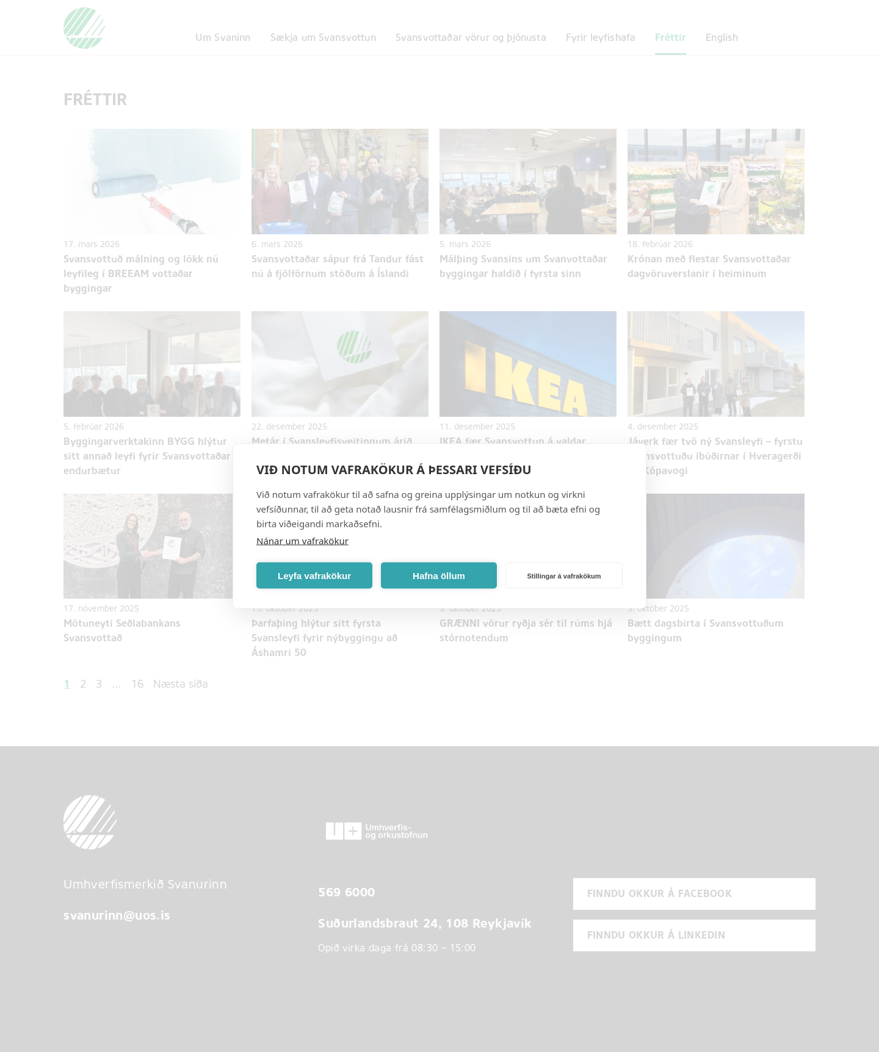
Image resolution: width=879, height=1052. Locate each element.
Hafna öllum (439, 575)
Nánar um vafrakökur (302, 541)
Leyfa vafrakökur (314, 575)
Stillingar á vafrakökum (564, 575)
